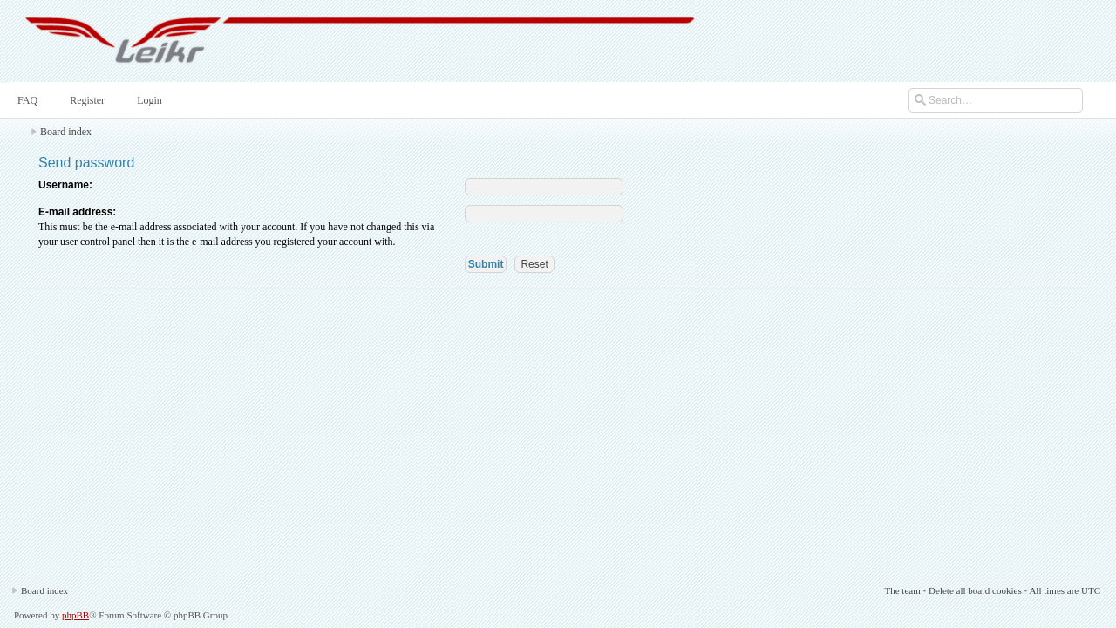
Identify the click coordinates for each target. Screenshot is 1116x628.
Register (85, 100)
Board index (66, 132)
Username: (65, 185)
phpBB (75, 615)
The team (902, 590)
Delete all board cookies (975, 590)
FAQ (25, 100)
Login (147, 100)
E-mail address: (77, 212)
